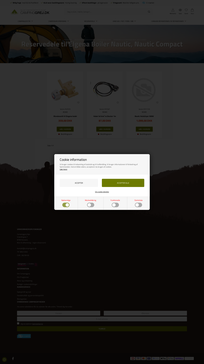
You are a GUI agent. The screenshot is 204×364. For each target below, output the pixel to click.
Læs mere (63, 169)
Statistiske (138, 203)
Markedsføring (90, 203)
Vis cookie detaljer (102, 191)
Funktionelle (115, 203)
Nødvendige (65, 203)
